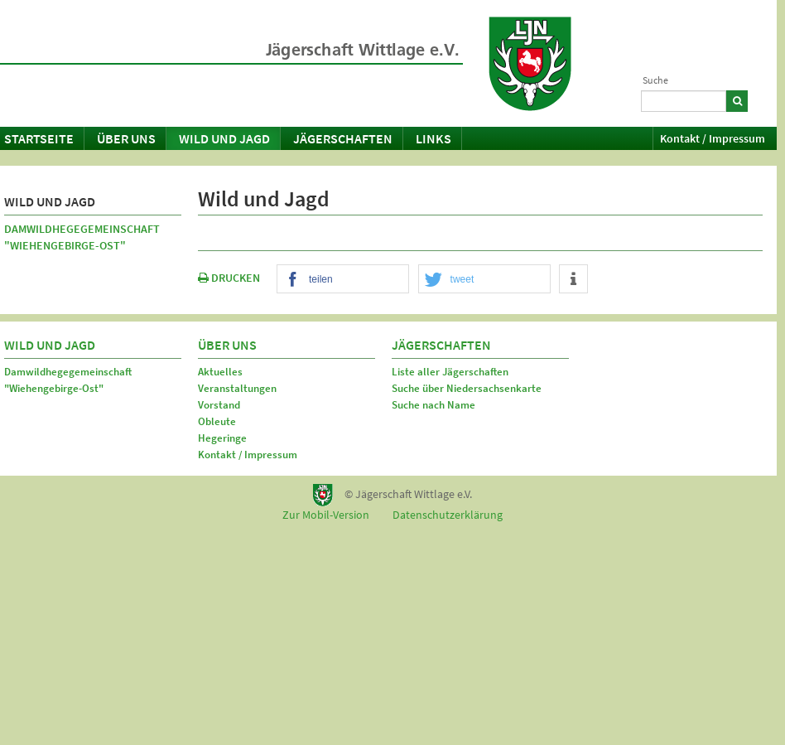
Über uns (126, 138)
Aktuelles (220, 372)
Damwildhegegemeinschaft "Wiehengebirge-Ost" (82, 237)
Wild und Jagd (224, 138)
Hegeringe (222, 438)
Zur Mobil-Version (325, 514)
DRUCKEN (229, 277)
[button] (342, 279)
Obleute (217, 421)
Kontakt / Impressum (712, 138)
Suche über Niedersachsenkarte (467, 388)
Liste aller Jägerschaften (450, 372)
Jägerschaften (342, 138)
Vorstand (219, 405)
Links (433, 138)
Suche (655, 80)
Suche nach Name (433, 405)
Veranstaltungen (237, 388)
